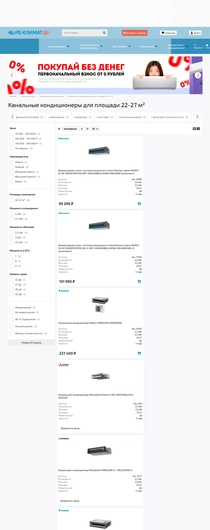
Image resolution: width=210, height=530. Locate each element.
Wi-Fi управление (33, 300)
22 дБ (26, 260)
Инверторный (31, 288)
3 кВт (26, 218)
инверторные (69, 97)
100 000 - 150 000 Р (34, 119)
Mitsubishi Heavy (32, 152)
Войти (191, 15)
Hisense (27, 147)
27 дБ (26, 265)
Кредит (99, 3)
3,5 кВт (27, 223)
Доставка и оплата (67, 3)
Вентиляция (49, 485)
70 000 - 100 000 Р (33, 114)
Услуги (32, 3)
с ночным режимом (144, 97)
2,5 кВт (27, 199)
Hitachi (27, 143)
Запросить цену (176, 202)
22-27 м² (28, 180)
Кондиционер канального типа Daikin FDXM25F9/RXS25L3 (112, 247)
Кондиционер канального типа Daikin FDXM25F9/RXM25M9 (145, 247)
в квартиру (93, 97)
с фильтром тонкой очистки (182, 97)
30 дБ (26, 270)
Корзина (174, 15)
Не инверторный (32, 293)
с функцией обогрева (38, 97)
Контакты (120, 3)
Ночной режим (32, 307)
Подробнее (152, 509)
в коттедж (117, 97)
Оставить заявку (149, 15)
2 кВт (26, 194)
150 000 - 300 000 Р (34, 124)
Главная (20, 3)
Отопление (69, 485)
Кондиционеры (25, 485)
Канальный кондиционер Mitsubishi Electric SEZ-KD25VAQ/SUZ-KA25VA (179, 156)
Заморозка (89, 485)
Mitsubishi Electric (33, 157)
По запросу (29, 129)
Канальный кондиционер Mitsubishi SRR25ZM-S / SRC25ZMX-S (78, 249)
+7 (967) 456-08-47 (162, 3)
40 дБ (26, 275)
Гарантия (86, 3)
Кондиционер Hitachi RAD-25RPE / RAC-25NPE (179, 246)
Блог (109, 3)
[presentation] (19, 56)
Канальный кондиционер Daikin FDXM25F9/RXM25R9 (144, 154)
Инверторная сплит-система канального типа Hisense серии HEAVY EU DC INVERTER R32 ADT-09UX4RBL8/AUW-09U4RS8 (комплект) (77, 160)
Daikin (26, 162)
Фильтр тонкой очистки (37, 314)
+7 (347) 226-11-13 (185, 3)
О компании (46, 3)
